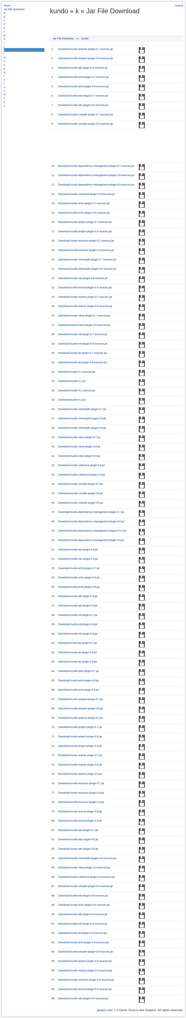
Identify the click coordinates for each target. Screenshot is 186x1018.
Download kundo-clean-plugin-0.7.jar (79, 437)
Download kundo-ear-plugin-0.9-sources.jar (83, 895)
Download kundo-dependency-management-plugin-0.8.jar (91, 521)
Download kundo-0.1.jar (72, 381)
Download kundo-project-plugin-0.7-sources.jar (85, 221)
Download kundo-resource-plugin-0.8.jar (81, 792)
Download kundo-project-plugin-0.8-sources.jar (85, 231)
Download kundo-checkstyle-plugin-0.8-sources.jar (87, 268)
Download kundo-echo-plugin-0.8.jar (79, 577)
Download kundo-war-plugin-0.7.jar (78, 830)
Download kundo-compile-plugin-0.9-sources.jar (85, 886)
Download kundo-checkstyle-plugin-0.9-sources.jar (87, 858)
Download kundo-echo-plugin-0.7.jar (79, 568)
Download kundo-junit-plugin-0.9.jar (78, 689)
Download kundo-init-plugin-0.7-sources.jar (82, 334)
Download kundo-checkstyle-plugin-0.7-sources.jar (87, 259)
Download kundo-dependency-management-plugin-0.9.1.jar (92, 530)
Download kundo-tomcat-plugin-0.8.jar (80, 811)
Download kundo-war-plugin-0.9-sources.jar (83, 998)
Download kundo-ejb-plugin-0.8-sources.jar (83, 67)
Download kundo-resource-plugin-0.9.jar (81, 801)
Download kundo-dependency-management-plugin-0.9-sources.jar (96, 184)
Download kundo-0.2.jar (72, 399)
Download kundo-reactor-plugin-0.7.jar (80, 755)
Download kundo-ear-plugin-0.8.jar (78, 549)
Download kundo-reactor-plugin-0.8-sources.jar (85, 306)
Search (179, 5)
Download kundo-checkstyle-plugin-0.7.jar (82, 409)
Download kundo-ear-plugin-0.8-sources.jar (83, 278)
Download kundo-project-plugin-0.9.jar (80, 745)
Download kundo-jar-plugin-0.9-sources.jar (82, 932)
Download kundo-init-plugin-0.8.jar (77, 624)
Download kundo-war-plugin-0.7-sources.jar (83, 95)
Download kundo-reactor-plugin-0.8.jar (80, 764)
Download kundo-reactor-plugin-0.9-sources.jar (85, 970)
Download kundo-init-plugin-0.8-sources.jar (82, 343)
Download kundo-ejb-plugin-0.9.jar (78, 605)
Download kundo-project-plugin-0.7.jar (80, 727)
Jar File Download (14, 9)
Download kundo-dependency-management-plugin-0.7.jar (91, 511)
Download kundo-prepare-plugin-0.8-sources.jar (85, 58)
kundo (84, 38)
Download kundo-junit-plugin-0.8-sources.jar (83, 86)
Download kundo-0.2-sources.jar (76, 390)
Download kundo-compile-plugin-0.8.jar (80, 493)
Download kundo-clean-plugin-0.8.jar (79, 446)
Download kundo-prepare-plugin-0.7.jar (80, 699)
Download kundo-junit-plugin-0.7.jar (78, 671)
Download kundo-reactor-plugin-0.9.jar (80, 773)
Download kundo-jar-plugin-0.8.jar (77, 652)
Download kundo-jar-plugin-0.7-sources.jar (82, 352)
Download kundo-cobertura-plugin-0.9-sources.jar (86, 876)
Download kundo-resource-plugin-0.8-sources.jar (86, 250)
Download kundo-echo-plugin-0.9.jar (79, 586)
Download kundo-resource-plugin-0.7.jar (81, 783)
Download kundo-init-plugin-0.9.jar (77, 633)
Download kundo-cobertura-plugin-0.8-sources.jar (86, 194)
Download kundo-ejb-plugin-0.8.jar (78, 596)
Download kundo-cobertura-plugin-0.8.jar (81, 465)
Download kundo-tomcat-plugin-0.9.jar (80, 820)
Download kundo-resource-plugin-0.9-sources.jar (86, 979)
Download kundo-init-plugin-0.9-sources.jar (82, 923)
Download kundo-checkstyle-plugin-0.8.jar (82, 418)
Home (7, 5)
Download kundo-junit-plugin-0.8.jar (78, 680)
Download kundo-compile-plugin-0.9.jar (80, 502)
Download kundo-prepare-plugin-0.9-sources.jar (85, 951)
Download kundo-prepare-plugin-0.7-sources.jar (85, 49)
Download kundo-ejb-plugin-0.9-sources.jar (83, 914)
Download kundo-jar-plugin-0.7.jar (77, 642)
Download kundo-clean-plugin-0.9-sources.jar (84, 867)
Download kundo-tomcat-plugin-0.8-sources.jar (85, 287)
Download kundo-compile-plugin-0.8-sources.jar (85, 123)
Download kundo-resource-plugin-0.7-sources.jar (86, 240)
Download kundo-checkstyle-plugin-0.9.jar (82, 427)
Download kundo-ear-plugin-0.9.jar (78, 558)
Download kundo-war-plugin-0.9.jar (78, 848)
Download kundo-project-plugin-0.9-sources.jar (85, 961)
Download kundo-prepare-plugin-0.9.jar (80, 717)
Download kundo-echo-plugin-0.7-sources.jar (84, 203)
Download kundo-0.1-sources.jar (76, 371)
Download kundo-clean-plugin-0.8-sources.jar (84, 324)
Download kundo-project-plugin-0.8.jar (80, 736)
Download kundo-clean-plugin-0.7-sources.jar (84, 315)
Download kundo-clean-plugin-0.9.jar (79, 455)
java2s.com (105, 1010)
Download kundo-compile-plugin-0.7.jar (80, 483)
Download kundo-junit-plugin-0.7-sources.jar (83, 76)
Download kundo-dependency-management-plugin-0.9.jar (91, 540)
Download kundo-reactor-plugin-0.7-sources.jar (85, 296)
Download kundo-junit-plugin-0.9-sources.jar (83, 942)
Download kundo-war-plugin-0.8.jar (78, 839)
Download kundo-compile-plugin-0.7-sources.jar (85, 114)
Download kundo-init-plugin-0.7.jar (77, 615)
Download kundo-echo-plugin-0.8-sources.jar (84, 212)
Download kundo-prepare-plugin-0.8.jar (80, 708)
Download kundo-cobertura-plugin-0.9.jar (81, 474)
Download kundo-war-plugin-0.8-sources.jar (83, 105)
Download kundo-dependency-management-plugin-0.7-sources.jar (96, 165)
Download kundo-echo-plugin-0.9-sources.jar (84, 904)
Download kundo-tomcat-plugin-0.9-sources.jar (85, 989)
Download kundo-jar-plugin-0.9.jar (77, 661)
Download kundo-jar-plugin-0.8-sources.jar (82, 362)
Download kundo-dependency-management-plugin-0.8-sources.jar (96, 175)
